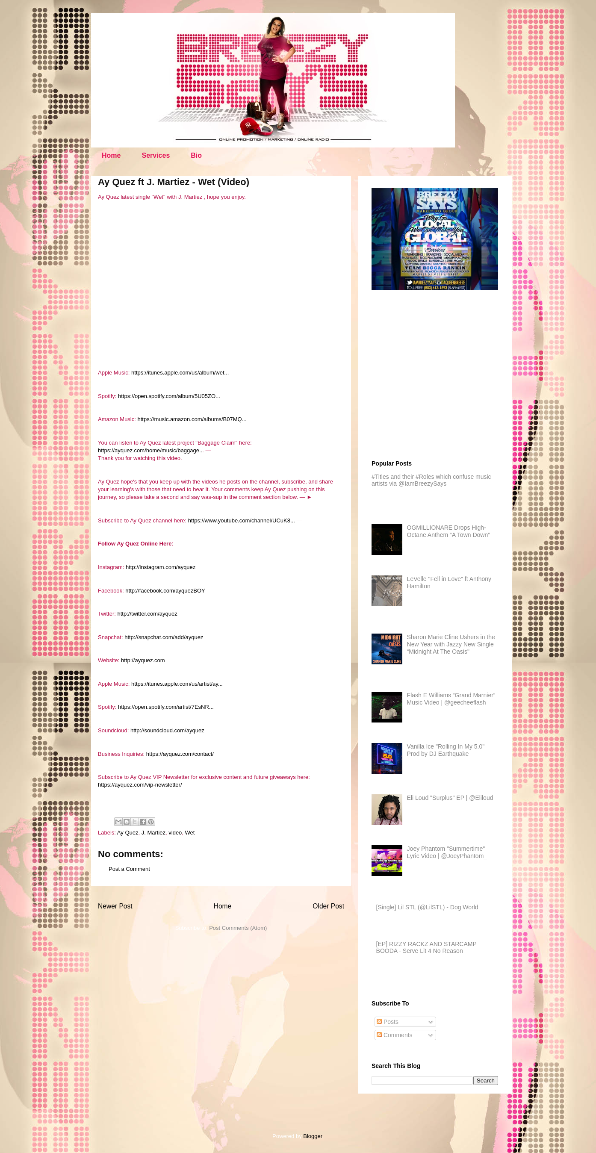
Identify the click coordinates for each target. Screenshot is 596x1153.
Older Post (328, 906)
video (175, 832)
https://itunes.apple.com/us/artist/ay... (177, 684)
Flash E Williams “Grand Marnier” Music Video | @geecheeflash (451, 699)
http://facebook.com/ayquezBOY (165, 590)
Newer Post (115, 906)
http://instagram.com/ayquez (160, 567)
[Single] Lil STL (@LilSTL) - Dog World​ (427, 907)
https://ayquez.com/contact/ (180, 754)
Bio (196, 155)
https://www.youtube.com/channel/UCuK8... (241, 520)
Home (111, 155)
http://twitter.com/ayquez (147, 613)
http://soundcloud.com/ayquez (167, 730)
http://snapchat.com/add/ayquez (163, 637)
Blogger (312, 1136)
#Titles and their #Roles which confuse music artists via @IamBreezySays (431, 480)
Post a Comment (129, 869)
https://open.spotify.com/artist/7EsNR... (166, 707)
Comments (395, 1035)
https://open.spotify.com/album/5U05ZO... (169, 396)
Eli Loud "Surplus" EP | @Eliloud (450, 797)
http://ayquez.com (143, 660)
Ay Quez (128, 832)
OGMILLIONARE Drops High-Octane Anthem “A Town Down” (448, 531)
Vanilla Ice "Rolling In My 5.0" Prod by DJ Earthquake (446, 750)
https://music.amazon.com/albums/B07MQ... (191, 419)
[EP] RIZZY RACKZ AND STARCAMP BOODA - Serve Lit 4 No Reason (426, 948)
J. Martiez (153, 832)
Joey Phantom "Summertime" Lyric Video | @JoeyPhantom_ (447, 852)
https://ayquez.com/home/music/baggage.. (150, 450)
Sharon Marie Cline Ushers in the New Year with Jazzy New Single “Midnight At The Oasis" (451, 644)
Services (156, 155)
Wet (190, 832)
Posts (387, 1021)
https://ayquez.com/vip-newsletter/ (140, 784)
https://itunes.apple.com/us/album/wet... (180, 372)
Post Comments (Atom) (238, 928)
